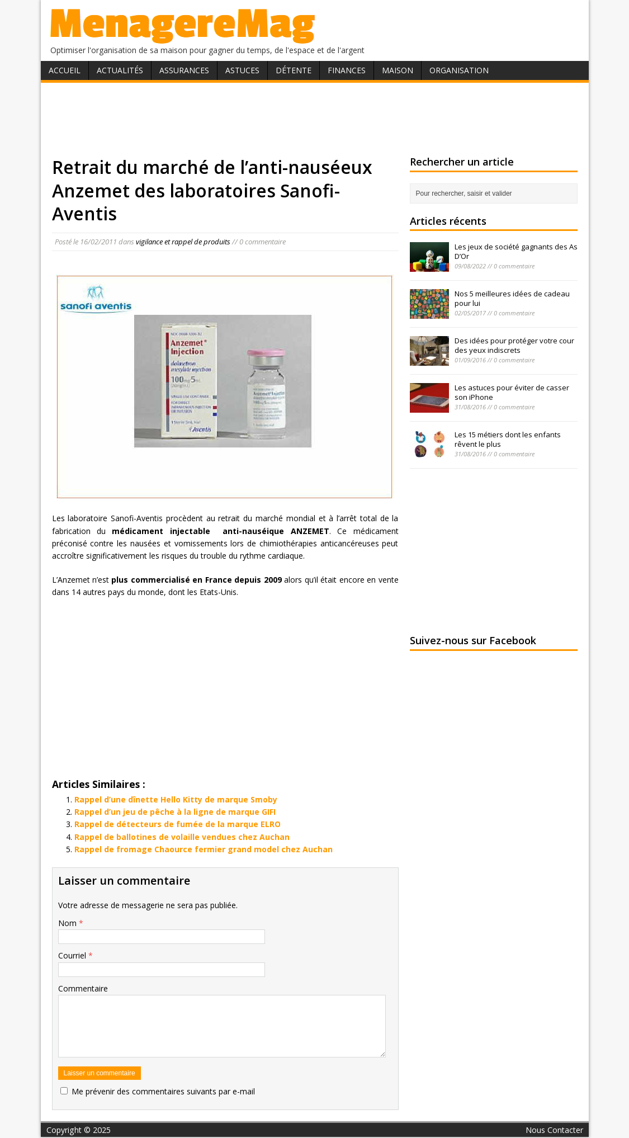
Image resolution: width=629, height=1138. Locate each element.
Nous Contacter (554, 1130)
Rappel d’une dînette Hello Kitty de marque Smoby (175, 799)
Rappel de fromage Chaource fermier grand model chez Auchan (203, 849)
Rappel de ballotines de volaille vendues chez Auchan (182, 837)
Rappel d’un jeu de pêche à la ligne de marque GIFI (175, 811)
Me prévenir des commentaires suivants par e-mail (163, 1091)
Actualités (120, 70)
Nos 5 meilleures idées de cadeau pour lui (512, 298)
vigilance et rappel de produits (183, 242)
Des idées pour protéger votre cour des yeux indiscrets (514, 345)
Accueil (65, 70)
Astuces (242, 70)
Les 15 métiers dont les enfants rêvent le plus (508, 439)
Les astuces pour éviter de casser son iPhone (512, 392)
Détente (293, 70)
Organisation (459, 70)
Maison (397, 70)
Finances (347, 70)
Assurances (184, 70)
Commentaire (83, 988)
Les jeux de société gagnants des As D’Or (516, 251)
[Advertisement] (314, 119)
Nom (68, 923)
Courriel (73, 955)
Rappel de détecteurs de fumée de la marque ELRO (177, 824)
